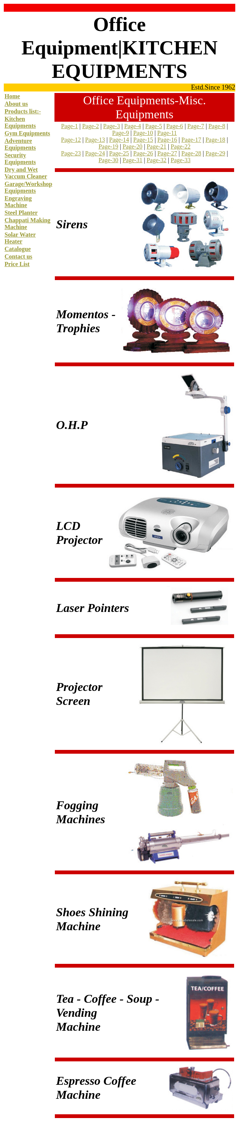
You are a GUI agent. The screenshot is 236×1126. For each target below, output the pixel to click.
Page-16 (167, 139)
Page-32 (156, 160)
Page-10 (143, 133)
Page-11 (167, 133)
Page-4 (132, 126)
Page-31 (132, 160)
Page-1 (69, 126)
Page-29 (215, 153)
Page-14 (119, 139)
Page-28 (191, 153)
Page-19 (108, 146)
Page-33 (180, 160)
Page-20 (132, 146)
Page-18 (215, 139)
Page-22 (180, 146)
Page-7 (195, 126)
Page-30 (108, 160)
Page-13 (95, 139)
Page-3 (111, 126)
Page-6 (174, 126)
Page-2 (90, 126)
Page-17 (191, 139)
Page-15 (143, 139)
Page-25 (119, 153)
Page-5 (153, 126)
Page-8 (216, 126)
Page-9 (120, 133)
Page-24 (95, 153)
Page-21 (156, 146)
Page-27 (167, 153)
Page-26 (143, 153)
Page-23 (71, 153)
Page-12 (71, 139)
